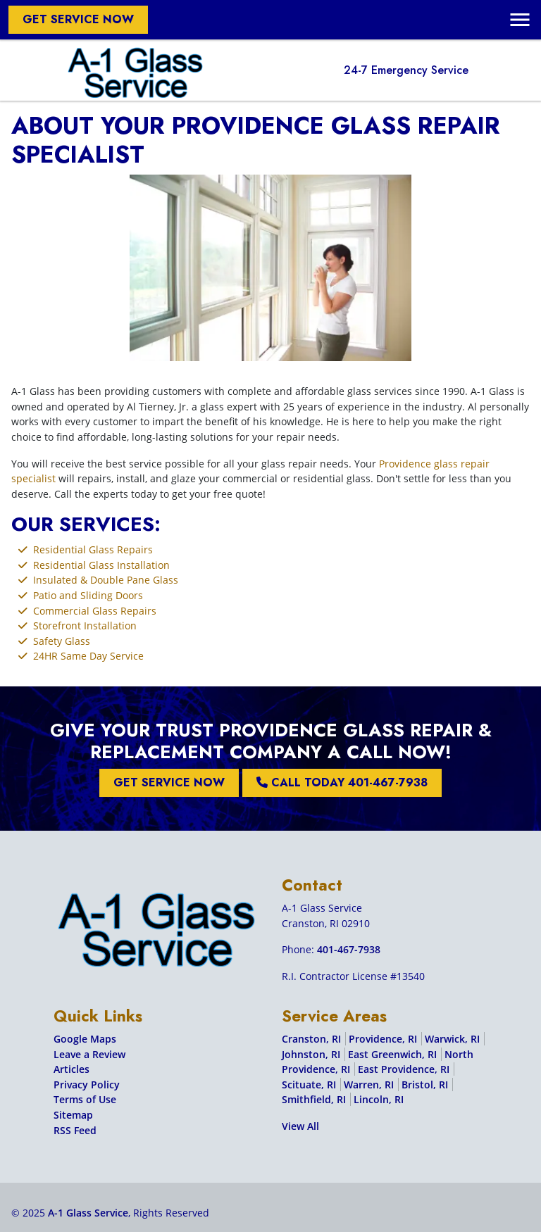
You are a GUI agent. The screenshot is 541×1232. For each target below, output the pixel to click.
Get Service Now (78, 19)
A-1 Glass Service (88, 1212)
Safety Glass (61, 641)
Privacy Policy (87, 1084)
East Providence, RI (403, 1069)
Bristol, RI (425, 1084)
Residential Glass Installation (101, 565)
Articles (71, 1069)
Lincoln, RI (379, 1099)
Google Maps (85, 1038)
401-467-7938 (348, 949)
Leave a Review (89, 1054)
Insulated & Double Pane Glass (105, 579)
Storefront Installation (85, 625)
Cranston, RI (311, 1038)
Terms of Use (85, 1099)
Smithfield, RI (314, 1099)
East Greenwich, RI (392, 1054)
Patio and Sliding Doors (88, 595)
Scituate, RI (309, 1084)
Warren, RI (369, 1084)
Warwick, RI (452, 1038)
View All (300, 1126)
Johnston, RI (311, 1054)
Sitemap (73, 1114)
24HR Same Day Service (88, 655)
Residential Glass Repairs (93, 549)
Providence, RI (383, 1038)
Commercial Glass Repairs (94, 610)
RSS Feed (75, 1130)
